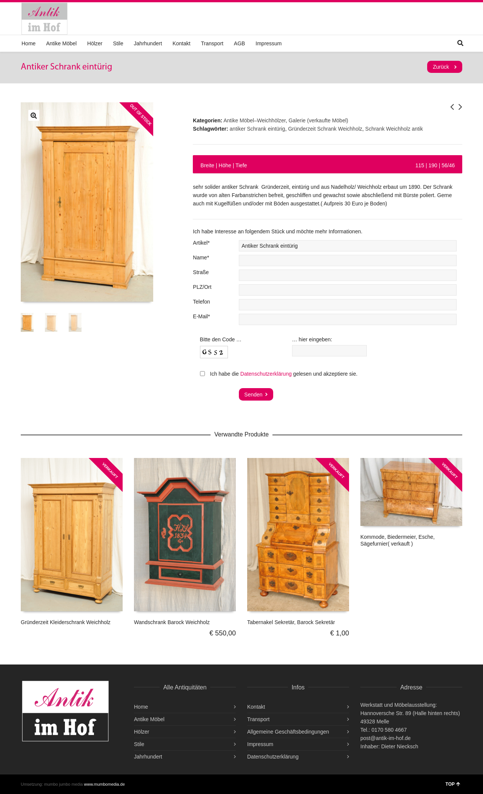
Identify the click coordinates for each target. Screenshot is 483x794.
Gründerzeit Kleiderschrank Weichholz (66, 622)
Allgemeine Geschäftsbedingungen (288, 732)
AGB (239, 43)
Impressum (268, 43)
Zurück (441, 67)
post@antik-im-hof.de (385, 738)
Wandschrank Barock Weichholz (172, 622)
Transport (212, 43)
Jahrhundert (148, 43)
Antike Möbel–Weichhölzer (254, 120)
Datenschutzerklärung (266, 374)
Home (28, 43)
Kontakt (181, 43)
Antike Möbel (61, 43)
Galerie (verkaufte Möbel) (318, 120)
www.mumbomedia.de (104, 784)
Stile (118, 43)
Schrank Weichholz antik (394, 129)
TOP (453, 784)
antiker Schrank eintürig (257, 129)
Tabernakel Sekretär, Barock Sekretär (291, 622)
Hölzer (94, 43)
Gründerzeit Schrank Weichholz (325, 129)
